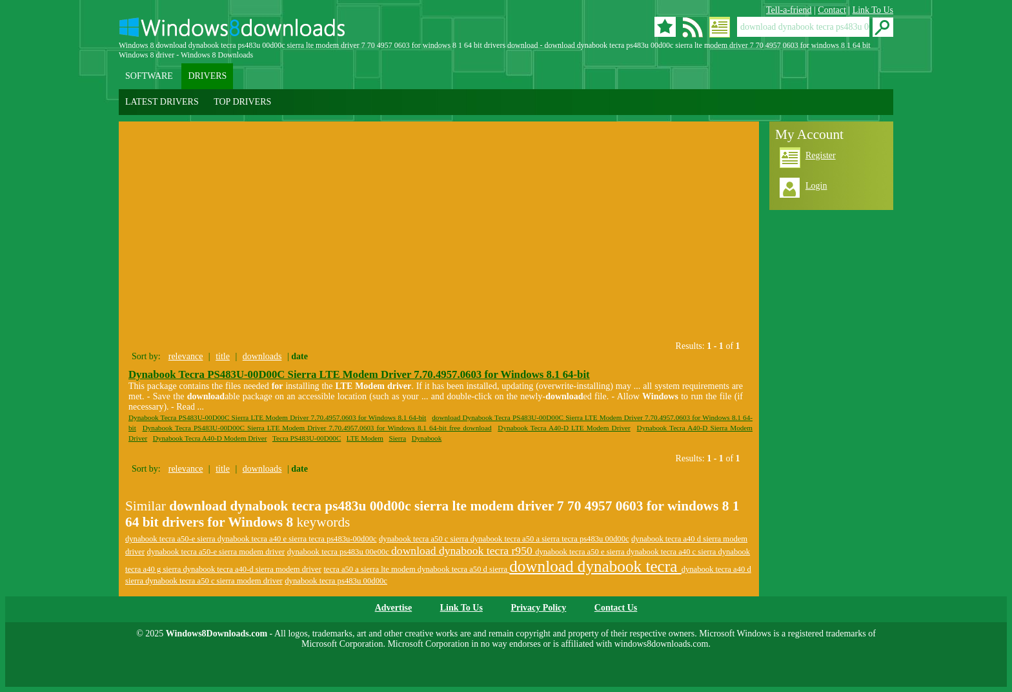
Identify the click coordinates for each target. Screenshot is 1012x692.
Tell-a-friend (789, 10)
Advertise (393, 608)
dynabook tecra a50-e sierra (171, 538)
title (223, 356)
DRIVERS (207, 76)
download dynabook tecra (595, 566)
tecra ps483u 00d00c (595, 538)
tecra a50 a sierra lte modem (370, 569)
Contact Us (616, 608)
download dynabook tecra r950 (463, 550)
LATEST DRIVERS (162, 102)
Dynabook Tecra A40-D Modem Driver (210, 438)
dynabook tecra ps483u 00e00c (339, 551)
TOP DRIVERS (242, 102)
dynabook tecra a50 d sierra (463, 569)
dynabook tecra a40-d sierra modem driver (252, 569)
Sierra (397, 438)
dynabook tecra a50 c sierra (425, 538)
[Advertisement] (240, 228)
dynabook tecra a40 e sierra (263, 538)
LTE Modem (365, 438)
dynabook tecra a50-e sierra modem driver (216, 551)
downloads (262, 356)
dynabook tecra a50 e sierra (581, 551)
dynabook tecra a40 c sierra (672, 551)
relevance (185, 356)
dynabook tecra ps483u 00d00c (336, 580)
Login (816, 186)
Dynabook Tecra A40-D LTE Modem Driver (564, 428)
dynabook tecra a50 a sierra (516, 538)
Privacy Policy (538, 608)
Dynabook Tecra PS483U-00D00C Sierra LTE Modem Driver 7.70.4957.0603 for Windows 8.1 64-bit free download (317, 428)
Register (820, 155)
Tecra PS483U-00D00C (306, 438)
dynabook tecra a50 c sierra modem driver (214, 580)
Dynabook (427, 438)
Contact (832, 10)
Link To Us (873, 10)
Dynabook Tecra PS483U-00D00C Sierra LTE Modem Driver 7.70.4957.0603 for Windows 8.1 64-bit (359, 374)
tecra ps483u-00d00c (342, 538)
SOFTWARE (149, 76)
